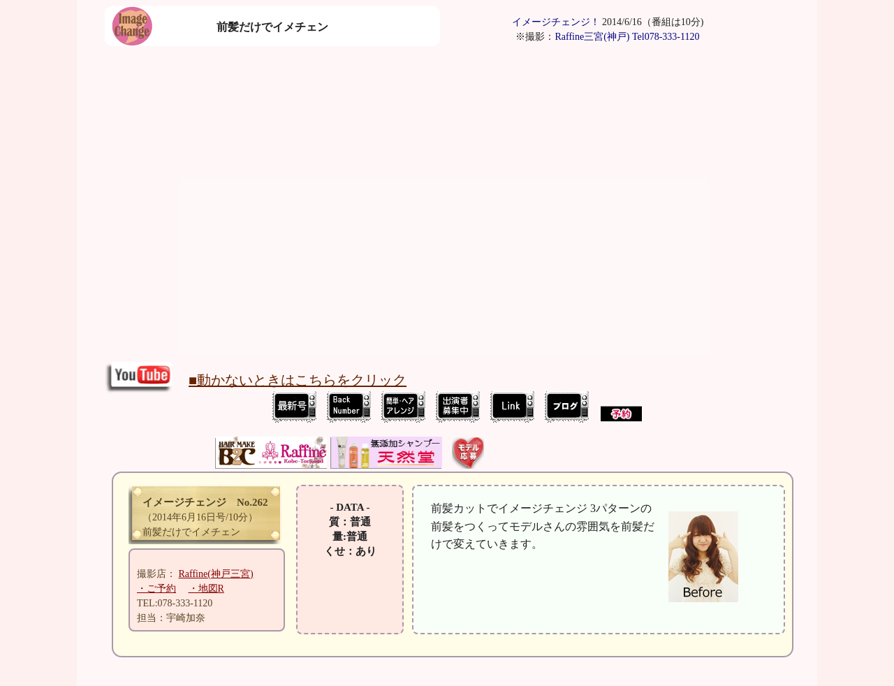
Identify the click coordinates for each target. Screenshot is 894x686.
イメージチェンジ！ (556, 22)
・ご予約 (156, 588)
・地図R (206, 588)
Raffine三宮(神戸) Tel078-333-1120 (627, 36)
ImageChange (474, 407)
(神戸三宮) (216, 574)
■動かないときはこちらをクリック (297, 380)
